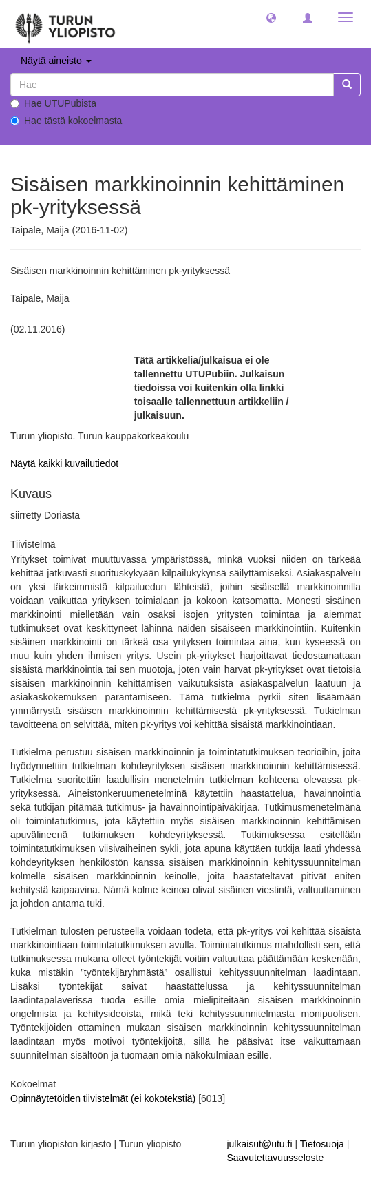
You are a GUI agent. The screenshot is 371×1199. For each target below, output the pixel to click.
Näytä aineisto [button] (56, 60)
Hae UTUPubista (53, 103)
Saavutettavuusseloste (275, 1157)
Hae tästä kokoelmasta (66, 120)
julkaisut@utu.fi (259, 1143)
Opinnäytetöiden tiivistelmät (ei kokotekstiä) (104, 1098)
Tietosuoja (322, 1143)
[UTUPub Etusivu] (65, 24)
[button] (271, 17)
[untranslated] (172, 84)
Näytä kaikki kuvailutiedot (64, 463)
